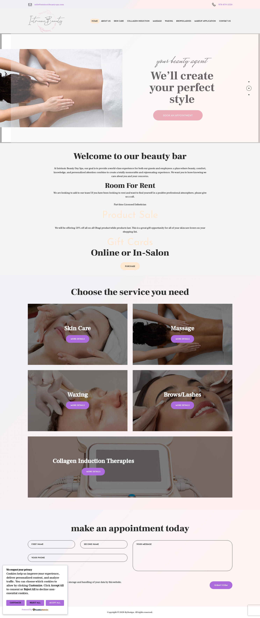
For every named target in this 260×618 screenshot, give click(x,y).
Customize (15, 603)
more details (78, 339)
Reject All (35, 603)
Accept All (54, 603)
